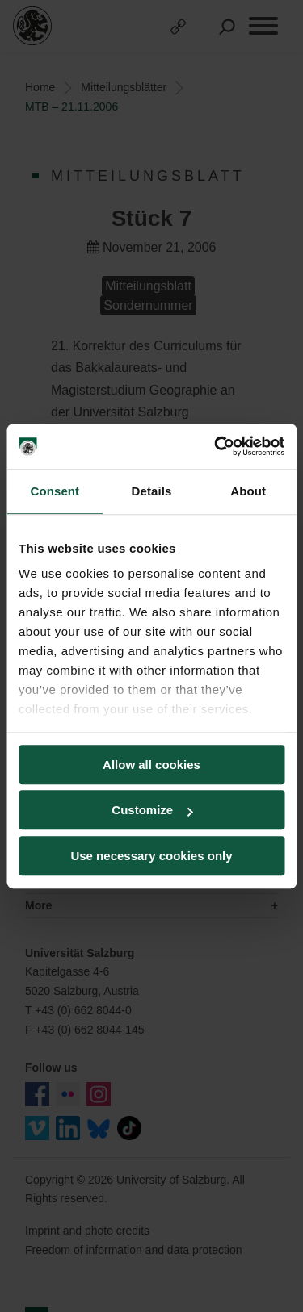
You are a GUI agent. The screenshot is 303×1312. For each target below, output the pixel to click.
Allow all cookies (151, 764)
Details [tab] (152, 491)
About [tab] (248, 491)
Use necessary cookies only (151, 856)
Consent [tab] (54, 491)
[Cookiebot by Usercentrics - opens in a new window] (215, 446)
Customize (152, 810)
